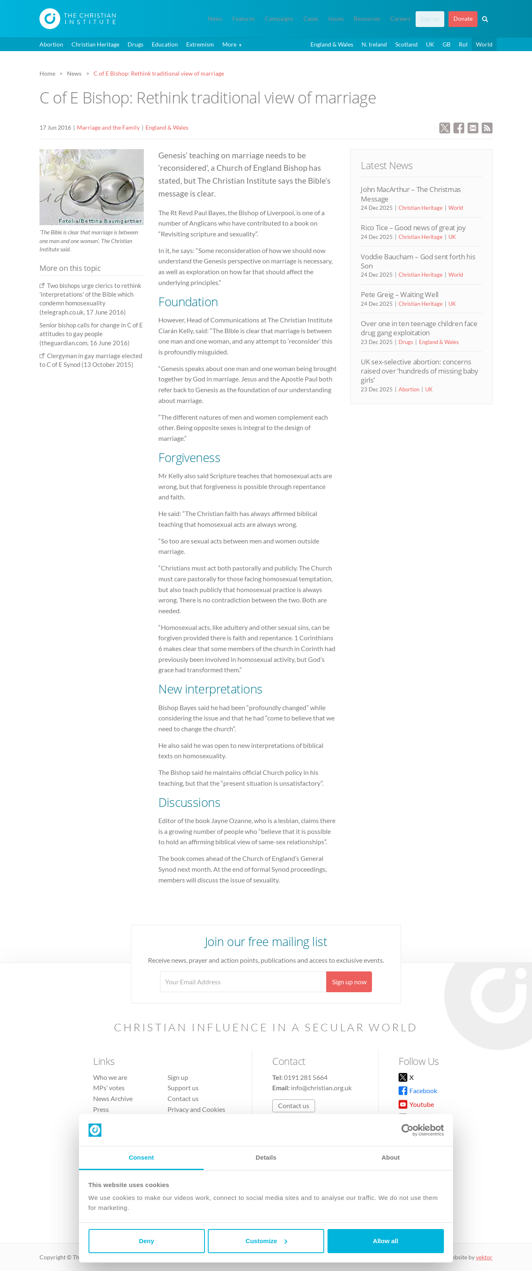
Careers (400, 18)
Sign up (430, 18)
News (215, 18)
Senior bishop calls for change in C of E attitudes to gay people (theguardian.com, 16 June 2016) (91, 334)
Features (243, 18)
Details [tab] (266, 1157)
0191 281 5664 (306, 1077)
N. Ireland (374, 44)
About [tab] (391, 1157)
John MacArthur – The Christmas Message (411, 193)
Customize (266, 1240)
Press (101, 1109)
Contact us (183, 1098)
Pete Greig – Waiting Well (399, 294)
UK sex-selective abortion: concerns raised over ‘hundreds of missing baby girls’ (419, 371)
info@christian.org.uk (321, 1088)
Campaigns (279, 18)
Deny (146, 1240)
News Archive (113, 1098)
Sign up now (349, 982)
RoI (463, 44)
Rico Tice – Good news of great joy (413, 227)
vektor (484, 1257)
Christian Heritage (95, 44)
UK (430, 44)
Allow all (385, 1240)
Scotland (406, 44)
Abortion (51, 44)
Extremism (200, 44)
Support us (183, 1088)
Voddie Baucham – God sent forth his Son (418, 261)
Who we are (110, 1077)
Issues (336, 18)
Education (165, 44)
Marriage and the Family (108, 127)
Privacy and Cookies (196, 1109)
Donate (463, 18)
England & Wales (331, 44)
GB (447, 44)
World (484, 44)
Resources (367, 18)
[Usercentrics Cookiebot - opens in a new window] (407, 1130)
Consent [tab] (141, 1157)
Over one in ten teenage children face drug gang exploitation (419, 328)
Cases (310, 18)
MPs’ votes (109, 1088)
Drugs (135, 44)
